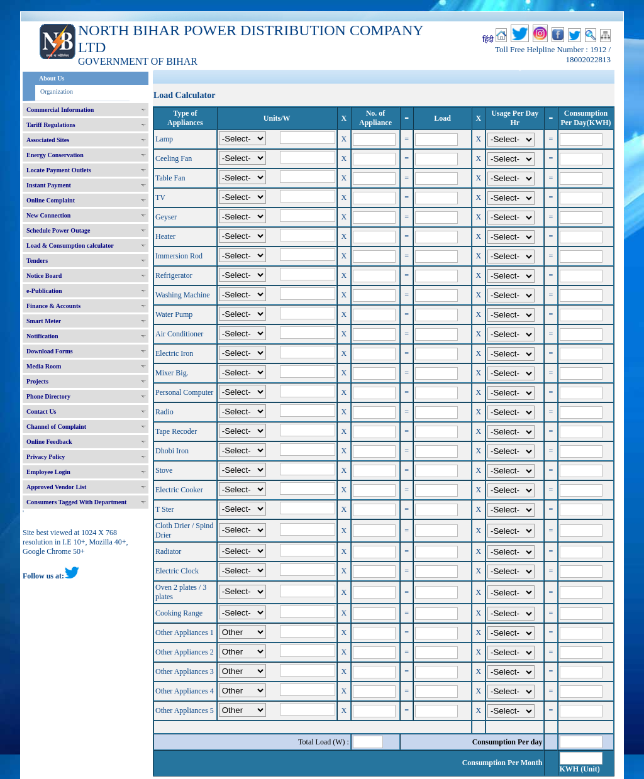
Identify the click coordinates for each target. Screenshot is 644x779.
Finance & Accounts (53, 305)
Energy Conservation (55, 155)
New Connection (48, 215)
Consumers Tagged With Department (76, 502)
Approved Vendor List (56, 486)
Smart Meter (43, 321)
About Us (51, 78)
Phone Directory (48, 396)
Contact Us (41, 411)
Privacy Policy (45, 456)
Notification (42, 336)
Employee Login (48, 471)
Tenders (37, 260)
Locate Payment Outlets (58, 170)
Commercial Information (60, 109)
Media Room (43, 366)
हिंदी (488, 39)
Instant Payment (48, 185)
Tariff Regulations (50, 124)
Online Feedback (49, 441)
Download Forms (49, 351)
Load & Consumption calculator (70, 245)
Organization (56, 91)
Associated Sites (47, 139)
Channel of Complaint (56, 426)
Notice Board (44, 275)
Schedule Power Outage (58, 230)
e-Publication (44, 290)
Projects (37, 381)
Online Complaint (50, 200)
